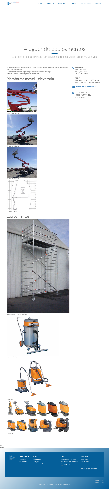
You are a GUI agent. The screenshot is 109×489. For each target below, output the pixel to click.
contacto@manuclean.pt (86, 86)
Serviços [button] (61, 3)
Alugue (39, 3)
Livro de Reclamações (39, 463)
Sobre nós (50, 3)
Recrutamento (86, 3)
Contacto (98, 3)
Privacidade (36, 461)
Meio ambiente (37, 459)
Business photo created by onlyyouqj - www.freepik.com (54, 484)
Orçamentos (22, 459)
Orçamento (73, 3)
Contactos (22, 463)
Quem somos (24, 456)
